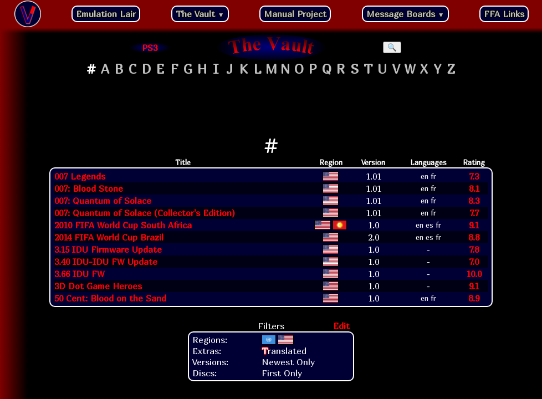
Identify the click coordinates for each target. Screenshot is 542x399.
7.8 (474, 249)
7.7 (474, 212)
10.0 (474, 273)
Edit (341, 325)
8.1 (474, 188)
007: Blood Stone (88, 188)
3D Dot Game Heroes (98, 285)
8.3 (473, 200)
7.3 (474, 176)
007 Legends (79, 176)
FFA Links (504, 13)
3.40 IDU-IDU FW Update (105, 261)
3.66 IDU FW (79, 273)
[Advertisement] (271, 106)
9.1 (474, 225)
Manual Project (295, 13)
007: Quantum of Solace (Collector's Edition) (144, 212)
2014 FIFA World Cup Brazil (108, 237)
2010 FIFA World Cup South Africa (123, 225)
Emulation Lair (106, 13)
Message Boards (405, 13)
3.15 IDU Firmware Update (108, 249)
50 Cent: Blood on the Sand (110, 298)
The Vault (200, 13)
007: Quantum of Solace (102, 200)
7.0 (474, 261)
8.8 (473, 237)
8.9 (473, 298)
